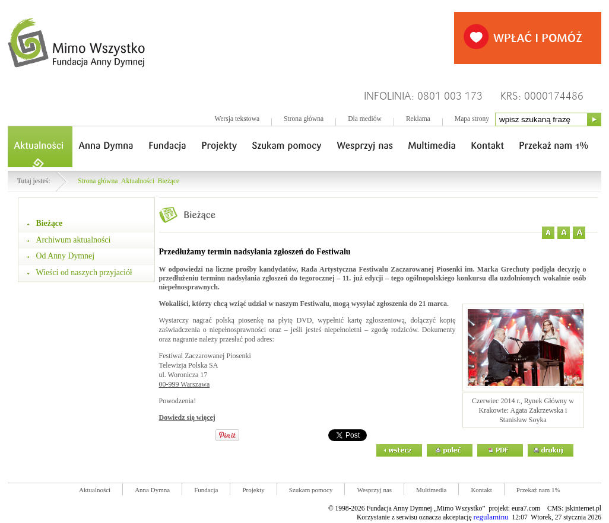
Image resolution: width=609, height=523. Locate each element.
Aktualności (137, 181)
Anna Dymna (152, 489)
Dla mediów (365, 119)
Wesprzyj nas (374, 489)
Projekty (253, 489)
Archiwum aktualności (73, 239)
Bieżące (169, 181)
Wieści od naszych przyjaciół (84, 272)
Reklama (418, 119)
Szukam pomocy (311, 489)
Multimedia (431, 489)
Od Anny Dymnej (65, 255)
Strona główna (303, 119)
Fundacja (206, 489)
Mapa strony (472, 119)
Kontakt (481, 489)
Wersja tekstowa (236, 119)
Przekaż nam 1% (538, 489)
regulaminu (490, 516)
